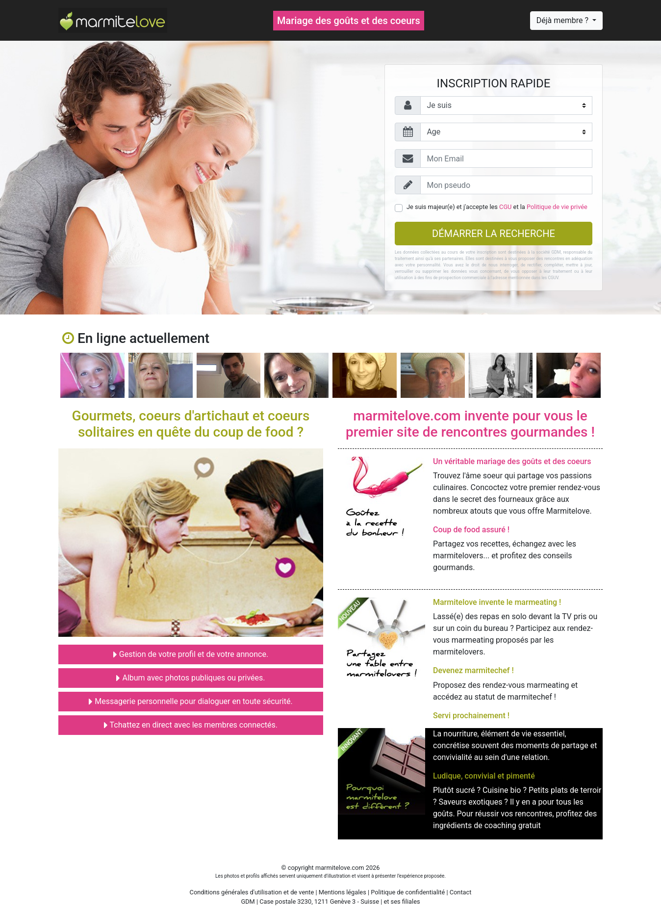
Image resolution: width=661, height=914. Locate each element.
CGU (505, 206)
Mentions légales (342, 892)
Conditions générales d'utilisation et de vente (252, 892)
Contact (461, 892)
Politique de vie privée (557, 206)
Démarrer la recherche (493, 233)
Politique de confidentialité (408, 892)
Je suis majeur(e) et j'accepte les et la (497, 206)
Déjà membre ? (563, 20)
